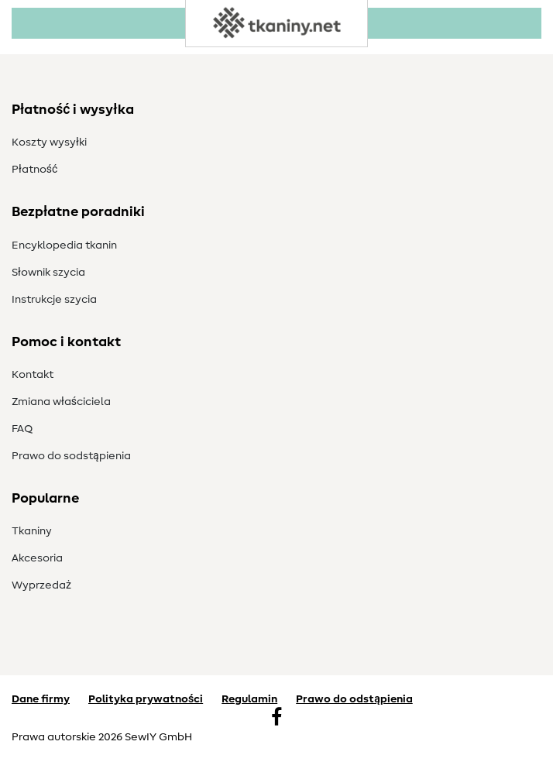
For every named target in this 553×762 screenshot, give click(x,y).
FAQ (22, 429)
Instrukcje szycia (54, 299)
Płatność (34, 169)
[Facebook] (276, 718)
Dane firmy (41, 699)
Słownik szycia (48, 272)
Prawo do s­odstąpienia (71, 456)
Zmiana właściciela (61, 401)
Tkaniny (32, 531)
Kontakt (32, 374)
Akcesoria (37, 558)
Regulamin (249, 699)
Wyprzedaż (41, 585)
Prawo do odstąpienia (354, 699)
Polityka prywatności (145, 699)
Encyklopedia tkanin (64, 245)
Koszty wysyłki (49, 142)
